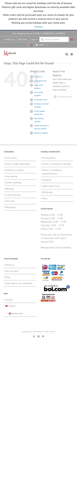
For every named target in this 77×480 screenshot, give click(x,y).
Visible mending (13, 182)
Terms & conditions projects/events (52, 172)
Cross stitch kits (40, 81)
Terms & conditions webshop (56, 163)
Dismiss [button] (39, 26)
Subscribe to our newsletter (18, 283)
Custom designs (13, 194)
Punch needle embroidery (17, 163)
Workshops (10, 207)
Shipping (46, 179)
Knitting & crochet (14, 170)
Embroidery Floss (40, 100)
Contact (9, 299)
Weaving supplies (41, 133)
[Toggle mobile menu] (72, 54)
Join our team (12, 271)
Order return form (51, 186)
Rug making (11, 176)
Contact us (38, 77)
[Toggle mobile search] (66, 54)
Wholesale (47, 192)
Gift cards (10, 201)
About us (9, 264)
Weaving (9, 188)
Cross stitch (11, 157)
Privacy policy (48, 157)
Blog (7, 277)
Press (44, 198)
